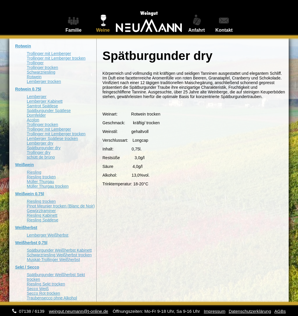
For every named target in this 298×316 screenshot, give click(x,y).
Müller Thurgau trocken (48, 186)
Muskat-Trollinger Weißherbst (53, 259)
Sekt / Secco (27, 267)
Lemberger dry (40, 143)
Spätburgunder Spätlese (49, 110)
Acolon (33, 120)
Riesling (34, 172)
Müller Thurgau (40, 181)
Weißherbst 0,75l (31, 242)
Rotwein (23, 46)
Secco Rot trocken (43, 293)
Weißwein (24, 164)
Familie (73, 30)
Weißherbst (26, 227)
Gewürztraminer (41, 210)
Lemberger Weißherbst (47, 235)
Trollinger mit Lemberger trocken (56, 58)
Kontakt (224, 30)
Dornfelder (36, 115)
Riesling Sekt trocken (46, 284)
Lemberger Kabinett (45, 101)
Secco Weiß (38, 288)
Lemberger (37, 96)
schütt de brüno (41, 157)
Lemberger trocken (44, 81)
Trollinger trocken (42, 67)
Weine (103, 30)
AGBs (280, 311)
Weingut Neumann (149, 17)
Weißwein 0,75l (29, 193)
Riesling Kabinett (42, 215)
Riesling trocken (41, 177)
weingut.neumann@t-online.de (78, 311)
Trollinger (35, 63)
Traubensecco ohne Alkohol (52, 298)
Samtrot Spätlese (42, 106)
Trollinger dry (38, 152)
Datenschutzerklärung (250, 311)
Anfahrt (196, 30)
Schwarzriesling (41, 72)
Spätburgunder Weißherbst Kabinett (59, 250)
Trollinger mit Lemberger (49, 53)
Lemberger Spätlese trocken (52, 138)
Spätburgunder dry (44, 147)
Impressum (214, 311)
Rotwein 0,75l (28, 89)
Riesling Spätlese (42, 220)
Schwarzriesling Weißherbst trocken (59, 255)
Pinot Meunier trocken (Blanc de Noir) (61, 206)
